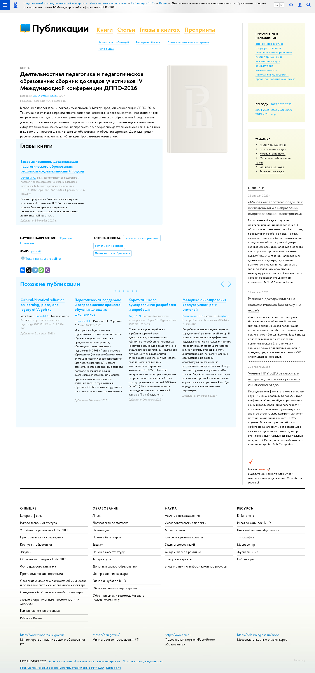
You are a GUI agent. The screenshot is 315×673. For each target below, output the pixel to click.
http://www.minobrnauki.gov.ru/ (42, 635)
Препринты (199, 29)
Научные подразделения (182, 515)
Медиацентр (246, 544)
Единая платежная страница (40, 610)
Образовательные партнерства (115, 588)
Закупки (25, 552)
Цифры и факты (31, 515)
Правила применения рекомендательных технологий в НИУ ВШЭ (62, 667)
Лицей (97, 515)
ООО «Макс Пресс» (45, 96)
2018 (266, 114)
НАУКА (171, 508)
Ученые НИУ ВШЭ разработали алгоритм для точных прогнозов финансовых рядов (274, 379)
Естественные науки (273, 149)
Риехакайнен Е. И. (193, 316)
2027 (274, 104)
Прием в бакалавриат (108, 537)
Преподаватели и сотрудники (41, 537)
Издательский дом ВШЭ (254, 523)
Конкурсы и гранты (178, 559)
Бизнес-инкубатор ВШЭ (109, 581)
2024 (259, 110)
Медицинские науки (272, 153)
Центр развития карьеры (110, 573)
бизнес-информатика (269, 44)
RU (276, 4)
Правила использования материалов (188, 42)
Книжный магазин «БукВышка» (258, 530)
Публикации (60, 28)
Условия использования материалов (97, 661)
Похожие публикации (50, 284)
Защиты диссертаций (180, 544)
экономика (288, 79)
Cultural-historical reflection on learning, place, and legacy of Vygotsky (43, 304)
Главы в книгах (160, 29)
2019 (259, 114)
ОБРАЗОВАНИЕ (105, 508)
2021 (281, 110)
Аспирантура (102, 559)
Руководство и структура (38, 523)
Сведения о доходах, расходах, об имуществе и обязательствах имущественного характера (53, 583)
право (260, 79)
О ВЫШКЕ (28, 508)
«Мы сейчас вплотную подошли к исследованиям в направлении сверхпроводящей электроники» (275, 207)
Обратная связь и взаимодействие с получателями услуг (118, 597)
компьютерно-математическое (266, 68)
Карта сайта (113, 667)
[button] (115, 291)
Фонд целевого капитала (38, 566)
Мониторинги (175, 530)
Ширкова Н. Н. (83, 321)
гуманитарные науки (269, 57)
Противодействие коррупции (41, 573)
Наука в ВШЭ (106, 49)
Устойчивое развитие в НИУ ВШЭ (44, 530)
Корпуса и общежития (36, 544)
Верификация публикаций (113, 42)
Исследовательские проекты (185, 523)
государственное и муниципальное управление (274, 50)
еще (273, 114)
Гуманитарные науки (273, 145)
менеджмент (280, 74)
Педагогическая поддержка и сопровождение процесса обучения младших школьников (98, 307)
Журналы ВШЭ (247, 552)
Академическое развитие (183, 552)
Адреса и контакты (60, 661)
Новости (256, 188)
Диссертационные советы (184, 537)
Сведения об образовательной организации (51, 592)
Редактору (299, 660)
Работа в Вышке (31, 618)
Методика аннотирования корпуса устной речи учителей (204, 304)
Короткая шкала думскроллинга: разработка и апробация (152, 304)
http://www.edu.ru (178, 635)
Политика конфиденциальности (143, 661)
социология (272, 79)
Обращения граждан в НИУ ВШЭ (43, 559)
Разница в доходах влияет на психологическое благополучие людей (274, 304)
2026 (281, 104)
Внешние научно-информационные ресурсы (196, 566)
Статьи (126, 29)
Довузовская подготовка (110, 523)
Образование (66, 238)
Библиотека (245, 515)
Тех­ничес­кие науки (272, 171)
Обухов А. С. (28, 177)
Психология (27, 243)
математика (263, 74)
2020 (288, 110)
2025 (288, 104)
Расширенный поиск (148, 42)
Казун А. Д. (135, 316)
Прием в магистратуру (109, 552)
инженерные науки (268, 61)
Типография (245, 537)
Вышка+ (98, 544)
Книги (104, 29)
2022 (274, 110)
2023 (266, 110)
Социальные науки (272, 167)
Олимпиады (101, 530)
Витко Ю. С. (43, 316)
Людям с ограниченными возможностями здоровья (49, 601)
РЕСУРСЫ (245, 508)
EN (281, 4)
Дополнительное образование (115, 566)
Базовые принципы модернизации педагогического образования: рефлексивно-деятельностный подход (52, 166)
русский (36, 251)
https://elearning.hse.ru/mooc (258, 635)
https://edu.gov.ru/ (106, 635)
